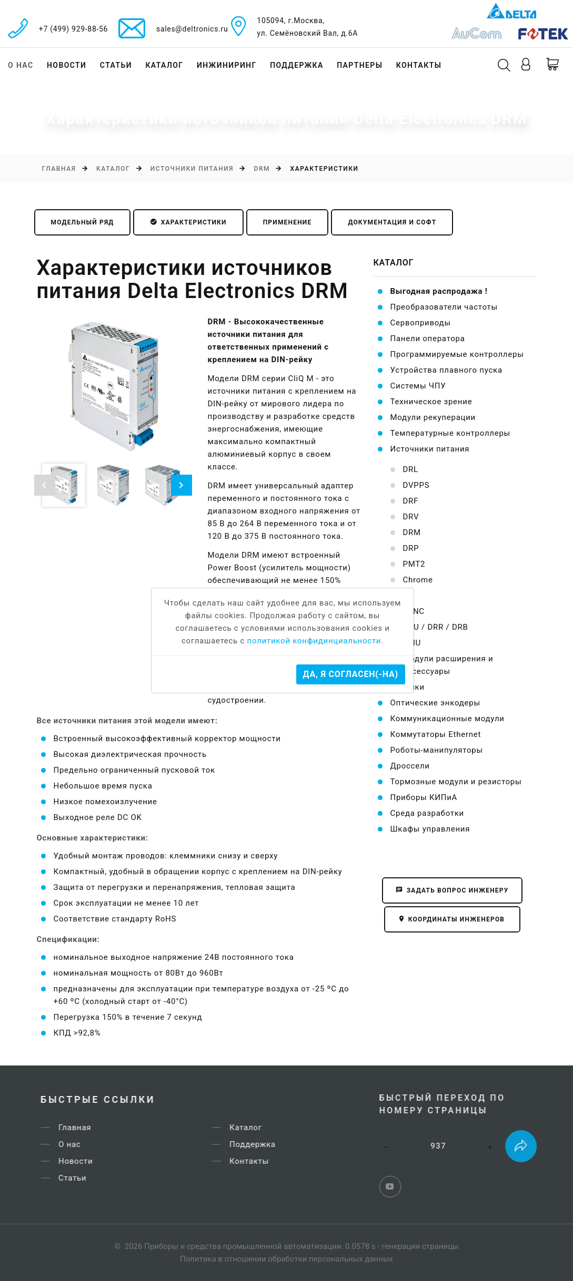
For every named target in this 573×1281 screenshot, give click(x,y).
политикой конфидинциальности (314, 640)
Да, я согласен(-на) (350, 674)
